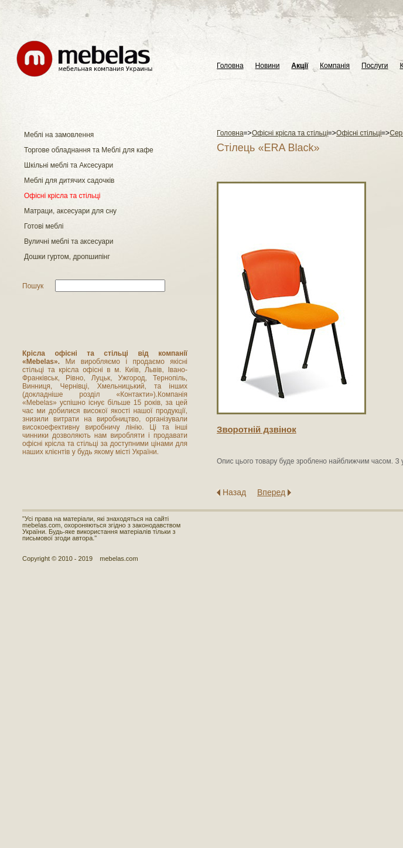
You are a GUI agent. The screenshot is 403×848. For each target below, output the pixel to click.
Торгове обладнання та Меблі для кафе (88, 150)
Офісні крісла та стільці (62, 196)
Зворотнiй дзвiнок (256, 429)
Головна (230, 66)
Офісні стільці (358, 133)
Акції (299, 66)
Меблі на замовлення (59, 135)
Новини (267, 66)
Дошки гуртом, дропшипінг (67, 257)
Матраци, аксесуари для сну (70, 211)
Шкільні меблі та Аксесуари (68, 165)
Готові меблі (43, 226)
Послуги (374, 66)
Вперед (271, 492)
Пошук (32, 286)
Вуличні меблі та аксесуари (68, 241)
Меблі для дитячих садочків (69, 180)
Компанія (335, 66)
